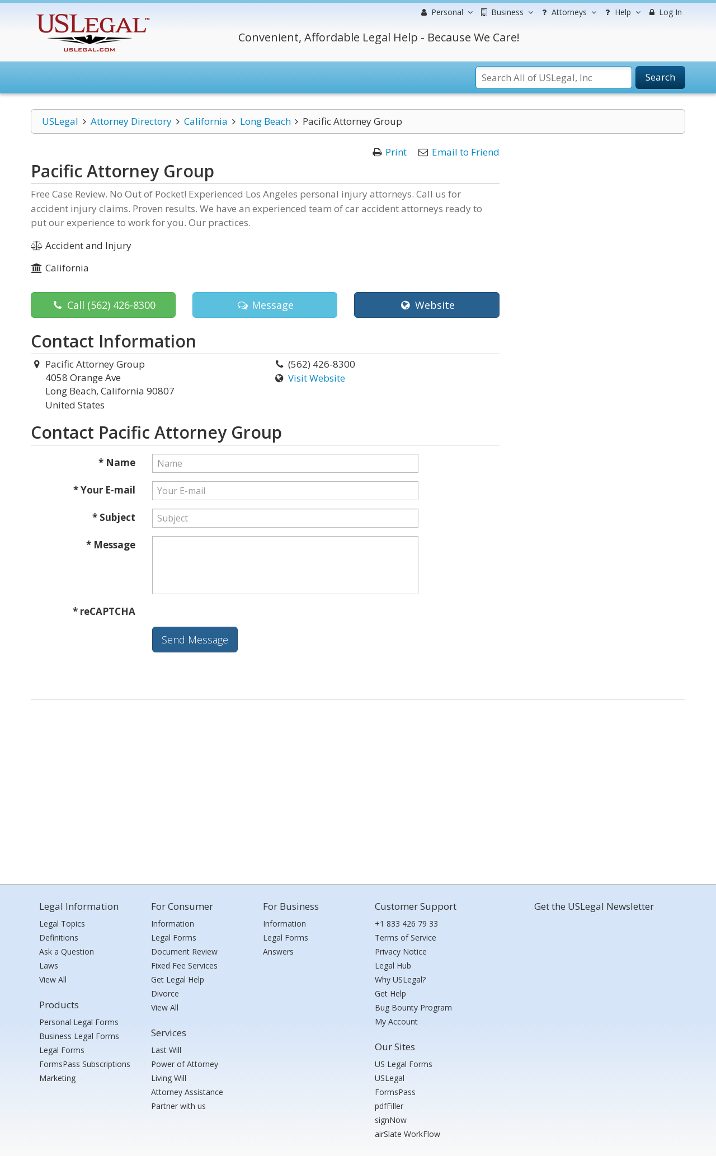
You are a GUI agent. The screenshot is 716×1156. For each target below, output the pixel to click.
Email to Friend (466, 151)
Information (172, 923)
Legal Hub (393, 965)
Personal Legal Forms (79, 1022)
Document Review (184, 951)
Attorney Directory (131, 121)
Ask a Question (66, 951)
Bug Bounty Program (413, 1007)
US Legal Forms (403, 1064)
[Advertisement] (358, 789)
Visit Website (316, 378)
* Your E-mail (104, 489)
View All (53, 979)
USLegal (60, 121)
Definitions (58, 937)
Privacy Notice (401, 951)
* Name (116, 462)
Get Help (390, 993)
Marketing (57, 1078)
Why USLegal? (400, 979)
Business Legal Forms (79, 1036)
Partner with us (178, 1106)
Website (426, 305)
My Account (396, 1021)
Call (103, 305)
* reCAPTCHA (104, 611)
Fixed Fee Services (184, 965)
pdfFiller (389, 1106)
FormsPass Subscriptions (84, 1064)
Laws (48, 965)
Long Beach (265, 121)
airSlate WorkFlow (407, 1134)
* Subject (113, 517)
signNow (391, 1120)
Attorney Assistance (187, 1092)
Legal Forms (61, 1050)
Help (621, 12)
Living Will (168, 1078)
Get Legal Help (177, 979)
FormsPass (395, 1092)
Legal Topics (62, 923)
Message (265, 305)
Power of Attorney (184, 1064)
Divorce (165, 993)
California (206, 121)
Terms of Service (405, 937)
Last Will (166, 1050)
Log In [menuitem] (664, 12)
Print (396, 151)
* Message (110, 544)
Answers (278, 951)
